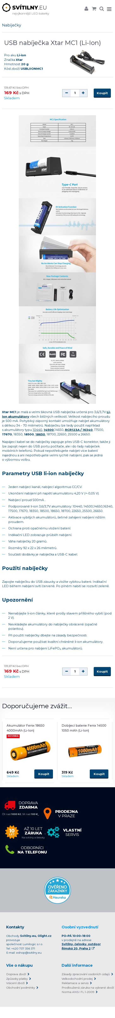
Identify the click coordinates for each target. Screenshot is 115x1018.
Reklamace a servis (75, 983)
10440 (37, 430)
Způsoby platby (17, 978)
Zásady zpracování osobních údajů (85, 974)
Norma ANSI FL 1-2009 (78, 992)
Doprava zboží (16, 974)
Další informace (77, 965)
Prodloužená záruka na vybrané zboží (85, 987)
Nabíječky (11, 25)
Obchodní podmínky (20, 987)
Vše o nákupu (19, 965)
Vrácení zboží (15, 983)
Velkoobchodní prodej (77, 978)
